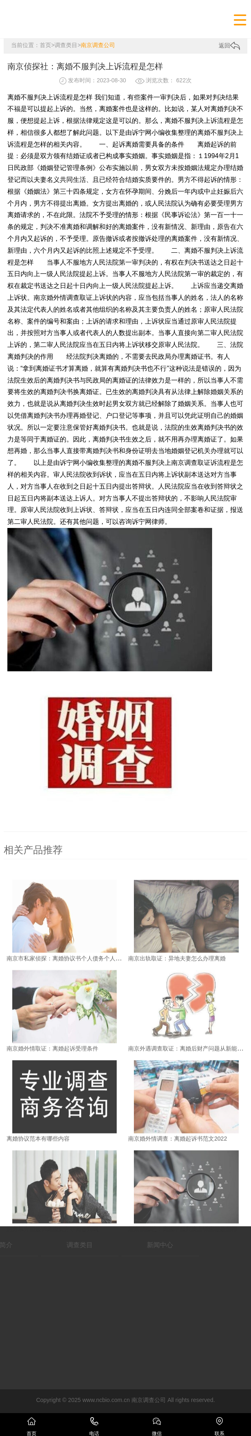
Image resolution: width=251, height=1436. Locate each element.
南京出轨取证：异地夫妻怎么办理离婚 (177, 1000)
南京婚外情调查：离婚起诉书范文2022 (177, 1181)
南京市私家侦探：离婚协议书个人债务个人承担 (67, 1000)
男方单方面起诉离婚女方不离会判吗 (52, 1271)
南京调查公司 (98, 45)
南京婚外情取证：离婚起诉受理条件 (52, 1090)
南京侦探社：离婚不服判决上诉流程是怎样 (182, 1271)
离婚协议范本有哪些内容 (38, 1181)
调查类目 (65, 45)
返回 (229, 45)
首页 (45, 45)
